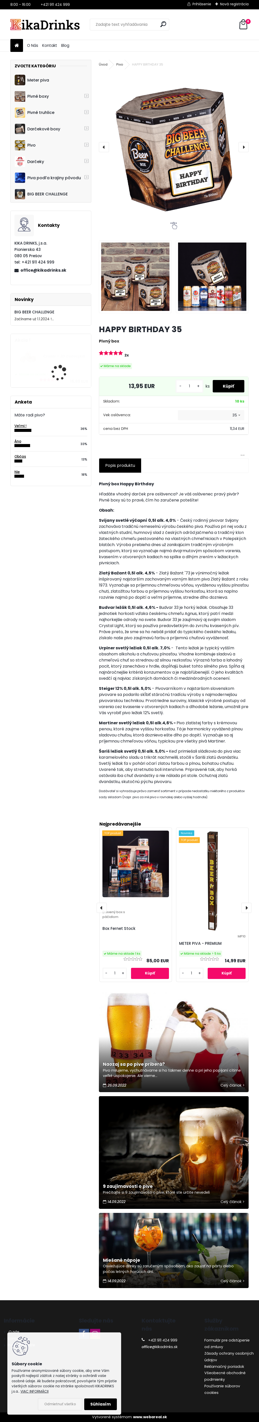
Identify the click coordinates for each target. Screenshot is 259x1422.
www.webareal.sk (150, 1416)
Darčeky (29, 161)
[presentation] (104, 147)
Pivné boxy (32, 96)
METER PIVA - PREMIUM (200, 943)
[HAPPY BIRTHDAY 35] (174, 147)
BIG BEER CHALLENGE (41, 194)
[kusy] (189, 386)
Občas (20, 456)
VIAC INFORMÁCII (34, 1391)
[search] (163, 24)
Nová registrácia (234, 4)
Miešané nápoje (121, 1260)
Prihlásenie (201, 4)
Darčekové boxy (37, 129)
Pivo (25, 145)
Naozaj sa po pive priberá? (134, 1064)
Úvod (103, 64)
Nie (17, 472)
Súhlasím (100, 1404)
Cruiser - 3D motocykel (64, 356)
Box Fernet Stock (118, 928)
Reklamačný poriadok (224, 1366)
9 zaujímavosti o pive (128, 1186)
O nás (13, 1331)
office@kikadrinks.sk (43, 270)
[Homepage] (16, 45)
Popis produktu (120, 465)
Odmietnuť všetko (60, 1404)
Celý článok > (233, 1085)
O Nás (32, 45)
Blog (65, 45)
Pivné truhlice (34, 112)
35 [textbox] (234, 415)
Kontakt (49, 45)
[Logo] (45, 24)
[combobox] (211, 415)
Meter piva (32, 80)
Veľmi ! (20, 426)
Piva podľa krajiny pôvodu (48, 177)
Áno (17, 441)
